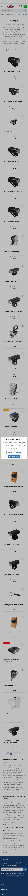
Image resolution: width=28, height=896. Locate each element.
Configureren (18, 452)
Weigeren (10, 452)
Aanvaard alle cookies (14, 456)
